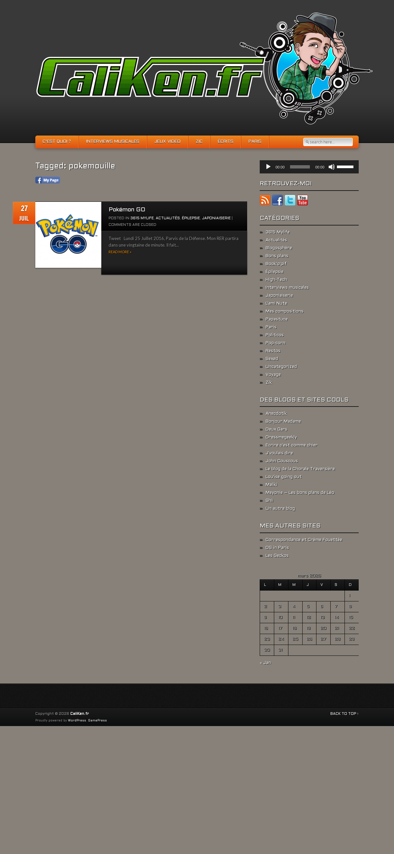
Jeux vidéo (167, 142)
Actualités (168, 218)
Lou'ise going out (284, 477)
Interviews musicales (112, 142)
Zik (269, 383)
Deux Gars (276, 430)
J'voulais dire (279, 453)
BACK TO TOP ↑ (344, 714)
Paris (254, 142)
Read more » (120, 252)
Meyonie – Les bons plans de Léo (300, 493)
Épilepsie (191, 218)
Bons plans (277, 256)
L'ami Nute (276, 304)
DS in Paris (277, 548)
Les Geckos (277, 556)
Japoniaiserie (216, 218)
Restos (273, 351)
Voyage (273, 375)
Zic (199, 142)
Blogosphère (279, 248)
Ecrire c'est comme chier (292, 445)
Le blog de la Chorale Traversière (300, 469)
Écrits (225, 142)
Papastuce (277, 319)
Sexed (272, 359)
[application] (309, 166)
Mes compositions (285, 312)
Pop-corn (275, 343)
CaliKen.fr (79, 714)
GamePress (97, 720)
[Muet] (331, 167)
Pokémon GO (127, 210)
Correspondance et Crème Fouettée (304, 540)
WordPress (77, 720)
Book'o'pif (276, 264)
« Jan (265, 663)
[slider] (300, 166)
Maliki (271, 485)
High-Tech (276, 280)
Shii (269, 501)
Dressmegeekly (281, 438)
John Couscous (282, 461)
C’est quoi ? (57, 142)
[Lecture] (268, 167)
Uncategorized (281, 367)
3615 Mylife (142, 218)
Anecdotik (276, 414)
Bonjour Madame (283, 422)
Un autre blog (280, 509)
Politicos (275, 335)
